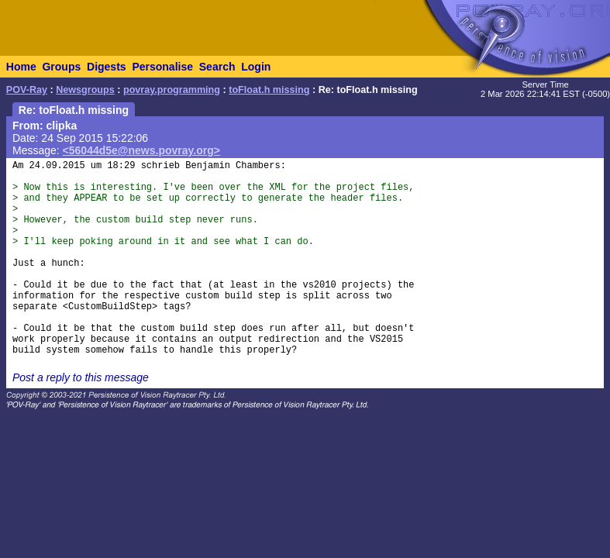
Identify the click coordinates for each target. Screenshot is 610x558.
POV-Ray (26, 89)
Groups (61, 66)
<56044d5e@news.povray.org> (141, 150)
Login (256, 66)
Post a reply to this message (80, 377)
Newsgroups (85, 89)
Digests (106, 66)
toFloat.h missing (269, 89)
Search (217, 66)
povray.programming (171, 89)
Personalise (162, 66)
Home (21, 66)
